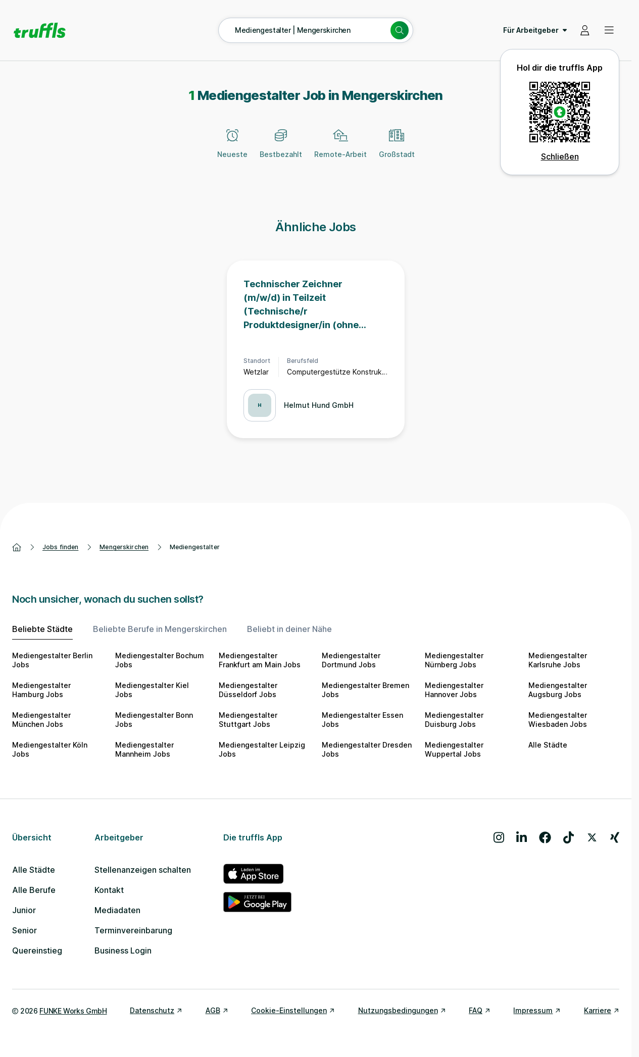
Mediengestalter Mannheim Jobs (144, 749)
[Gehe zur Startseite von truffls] (39, 30)
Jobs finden (60, 547)
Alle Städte (547, 745)
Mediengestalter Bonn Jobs (154, 719)
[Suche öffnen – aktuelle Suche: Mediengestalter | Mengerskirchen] (316, 30)
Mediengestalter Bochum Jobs (159, 660)
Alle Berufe (34, 890)
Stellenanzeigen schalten (142, 870)
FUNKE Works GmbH (73, 1011)
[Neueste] (232, 149)
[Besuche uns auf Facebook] (545, 837)
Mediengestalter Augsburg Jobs (557, 690)
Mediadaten (117, 910)
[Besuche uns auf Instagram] (499, 837)
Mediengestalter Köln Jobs (49, 749)
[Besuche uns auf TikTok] (568, 837)
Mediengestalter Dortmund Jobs (351, 660)
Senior (24, 930)
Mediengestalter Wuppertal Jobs (454, 749)
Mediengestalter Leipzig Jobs (262, 749)
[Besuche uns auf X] (592, 837)
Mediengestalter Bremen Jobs (365, 690)
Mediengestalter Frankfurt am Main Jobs (260, 660)
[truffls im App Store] (257, 874)
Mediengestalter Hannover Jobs (454, 690)
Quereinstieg (37, 950)
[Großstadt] (397, 149)
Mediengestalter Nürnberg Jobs (454, 660)
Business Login (123, 950)
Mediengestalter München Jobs (41, 719)
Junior (24, 910)
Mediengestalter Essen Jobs (362, 719)
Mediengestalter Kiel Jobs (152, 690)
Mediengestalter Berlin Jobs (52, 660)
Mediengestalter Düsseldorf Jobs (248, 690)
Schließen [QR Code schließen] (560, 156)
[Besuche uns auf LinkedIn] (521, 837)
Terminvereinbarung (133, 930)
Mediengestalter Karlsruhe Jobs (557, 660)
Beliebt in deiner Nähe (289, 629)
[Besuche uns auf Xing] (614, 837)
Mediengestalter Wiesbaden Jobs (557, 719)
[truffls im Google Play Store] (257, 902)
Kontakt (109, 890)
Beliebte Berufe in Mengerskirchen (160, 629)
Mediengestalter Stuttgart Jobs (248, 719)
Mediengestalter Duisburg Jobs (454, 719)
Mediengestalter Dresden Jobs (367, 749)
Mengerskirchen (124, 547)
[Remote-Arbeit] (340, 149)
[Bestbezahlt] (281, 149)
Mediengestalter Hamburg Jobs (41, 690)
